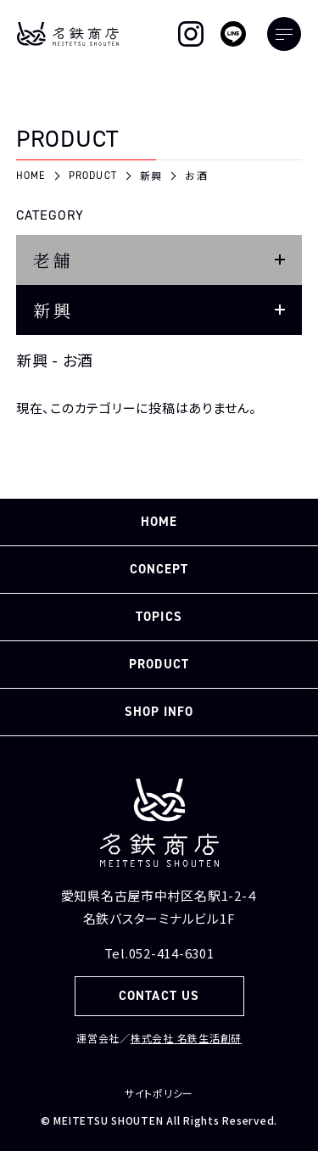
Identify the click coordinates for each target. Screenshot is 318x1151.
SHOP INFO (159, 711)
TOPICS (158, 616)
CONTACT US (159, 995)
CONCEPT (159, 569)
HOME (159, 521)
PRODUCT (158, 664)
